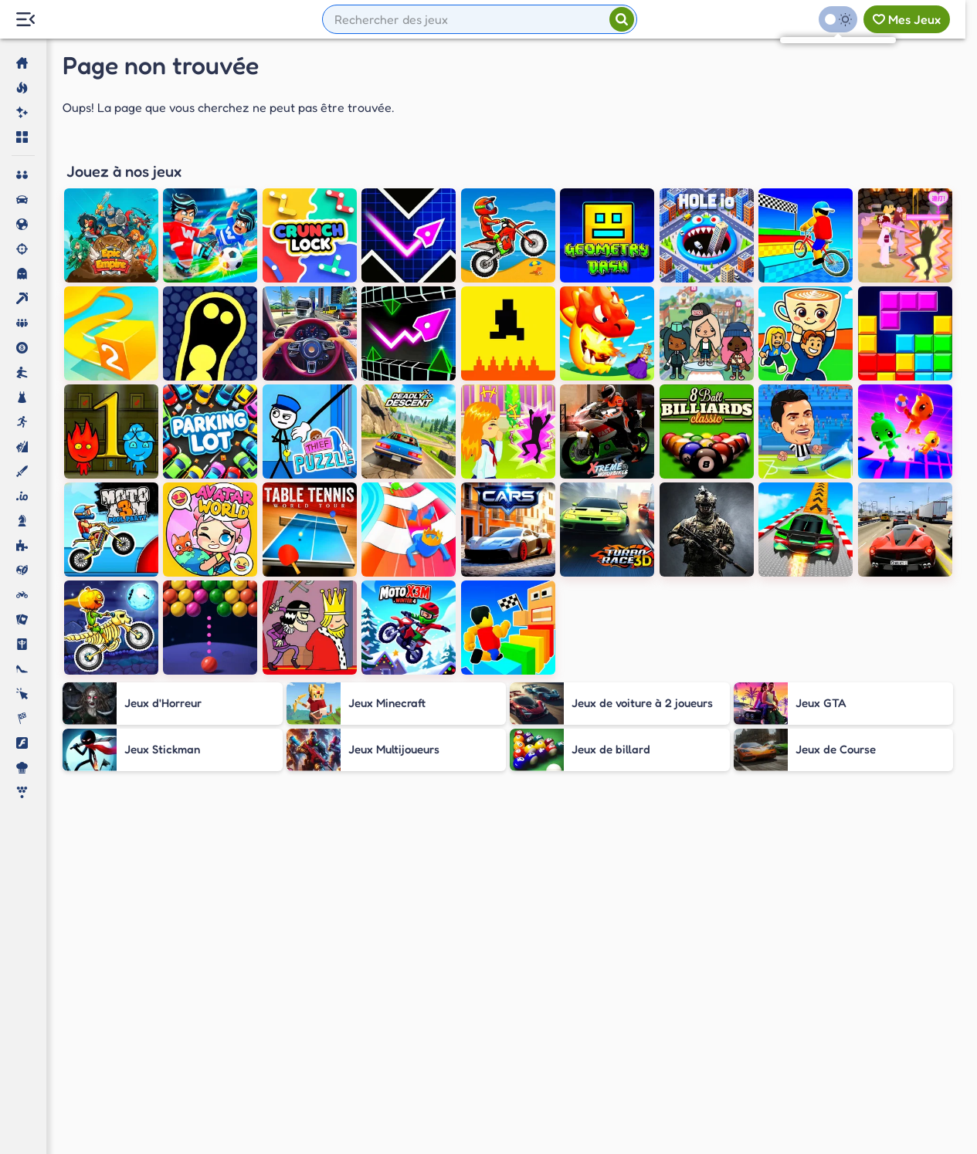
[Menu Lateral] (25, 19)
